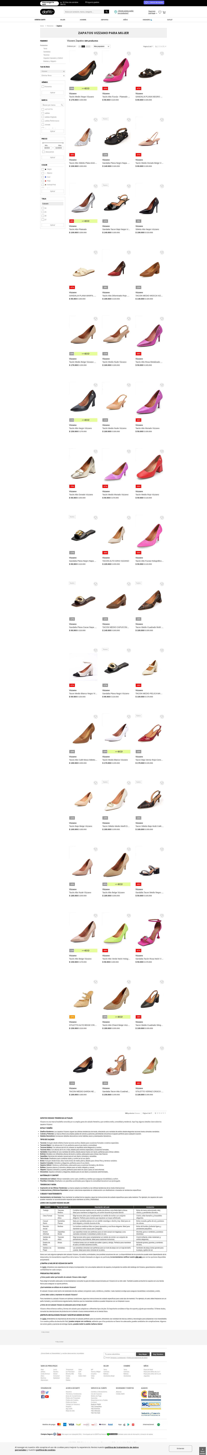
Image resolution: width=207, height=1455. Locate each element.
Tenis (45, 49)
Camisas (106, 1371)
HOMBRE (83, 20)
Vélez (80, 1369)
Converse (56, 1376)
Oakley (68, 1380)
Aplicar (52, 93)
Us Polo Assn (70, 1371)
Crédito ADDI (120, 1394)
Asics (42, 1376)
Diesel (55, 1374)
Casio (68, 1378)
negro (46, 169)
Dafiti (44, 1267)
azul (46, 177)
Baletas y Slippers (49, 61)
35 (44, 212)
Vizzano (137, 1113)
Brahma (43, 1378)
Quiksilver (56, 1378)
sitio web (138, 1257)
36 (44, 216)
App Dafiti (69, 1408)
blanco (47, 173)
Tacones (46, 55)
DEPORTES (104, 20)
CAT (79, 1371)
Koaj (79, 1374)
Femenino (44, 45)
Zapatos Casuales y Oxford (53, 58)
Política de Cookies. (72, 1400)
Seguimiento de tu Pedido (99, 1400)
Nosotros (69, 1392)
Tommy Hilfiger (96, 1371)
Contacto (94, 1402)
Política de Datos (71, 1402)
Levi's (55, 1369)
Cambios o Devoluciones (99, 1392)
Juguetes (147, 1376)
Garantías (94, 1398)
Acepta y (126, 1357)
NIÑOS (125, 20)
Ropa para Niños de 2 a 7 (152, 1371)
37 (44, 220)
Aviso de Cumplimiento (73, 1396)
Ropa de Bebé (148, 1369)
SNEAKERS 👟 (147, 20)
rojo (46, 181)
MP (92, 1369)
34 (44, 208)
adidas (43, 1371)
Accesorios (127, 1376)
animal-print (49, 185)
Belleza (105, 1374)
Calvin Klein (82, 1376)
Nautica (55, 1371)
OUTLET (169, 20)
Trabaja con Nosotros (73, 1404)
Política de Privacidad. (73, 1398)
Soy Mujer (143, 1354)
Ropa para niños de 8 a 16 (152, 1374)
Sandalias (46, 52)
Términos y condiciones (118, 1357)
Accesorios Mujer (109, 1376)
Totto (92, 1378)
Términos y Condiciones (73, 1394)
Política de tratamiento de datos (137, 1357)
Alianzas (119, 1392)
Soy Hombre (158, 1354)
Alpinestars (44, 1380)
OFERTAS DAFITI (40, 20)
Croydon (94, 1374)
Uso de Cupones (96, 1394)
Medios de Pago (96, 1396)
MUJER (62, 20)
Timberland (69, 1369)
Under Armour (45, 1374)
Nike (42, 1369)
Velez (93, 1376)
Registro (68, 1406)
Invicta (68, 1376)
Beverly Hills (70, 1374)
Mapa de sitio (70, 1411)
